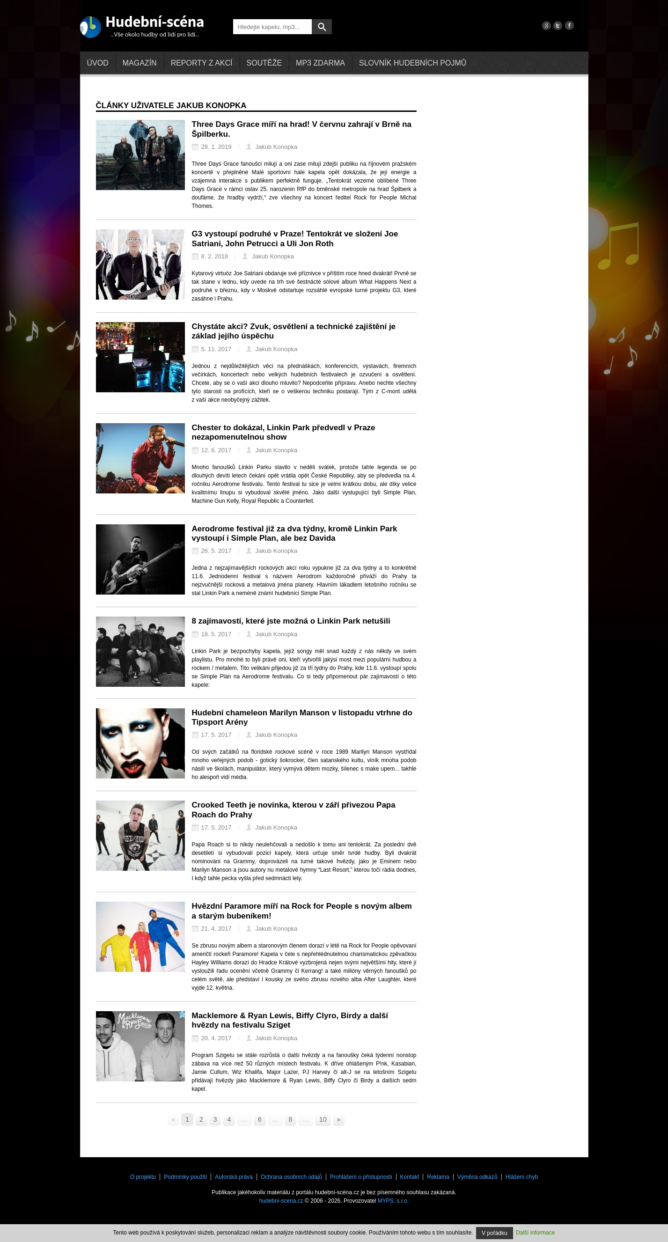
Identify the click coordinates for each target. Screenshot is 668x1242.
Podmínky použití (185, 1177)
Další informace (535, 1232)
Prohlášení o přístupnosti (361, 1177)
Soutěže (264, 63)
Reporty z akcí (202, 63)
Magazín (140, 63)
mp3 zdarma (320, 63)
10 (323, 1119)
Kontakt (409, 1177)
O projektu (143, 1177)
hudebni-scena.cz (281, 1201)
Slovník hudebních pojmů (412, 63)
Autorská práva (234, 1177)
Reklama (438, 1177)
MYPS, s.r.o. (393, 1201)
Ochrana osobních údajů (291, 1177)
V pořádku (494, 1233)
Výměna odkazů (477, 1177)
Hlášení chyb (522, 1177)
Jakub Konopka (272, 147)
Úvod (98, 63)
